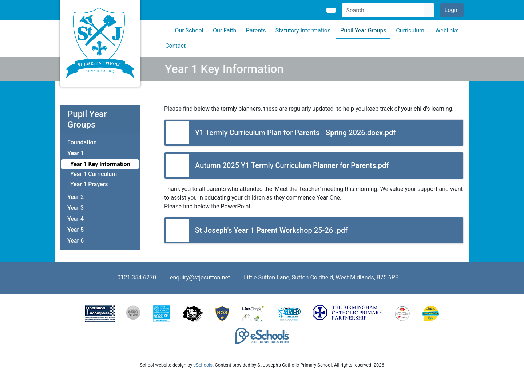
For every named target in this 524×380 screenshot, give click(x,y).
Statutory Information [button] (303, 30)
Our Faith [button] (224, 30)
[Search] (383, 10)
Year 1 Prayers (89, 184)
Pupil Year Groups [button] (363, 30)
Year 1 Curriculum (93, 174)
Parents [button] (256, 30)
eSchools (203, 365)
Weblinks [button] (446, 30)
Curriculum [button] (410, 30)
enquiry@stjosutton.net (200, 277)
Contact (175, 45)
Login (452, 10)
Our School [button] (189, 30)
